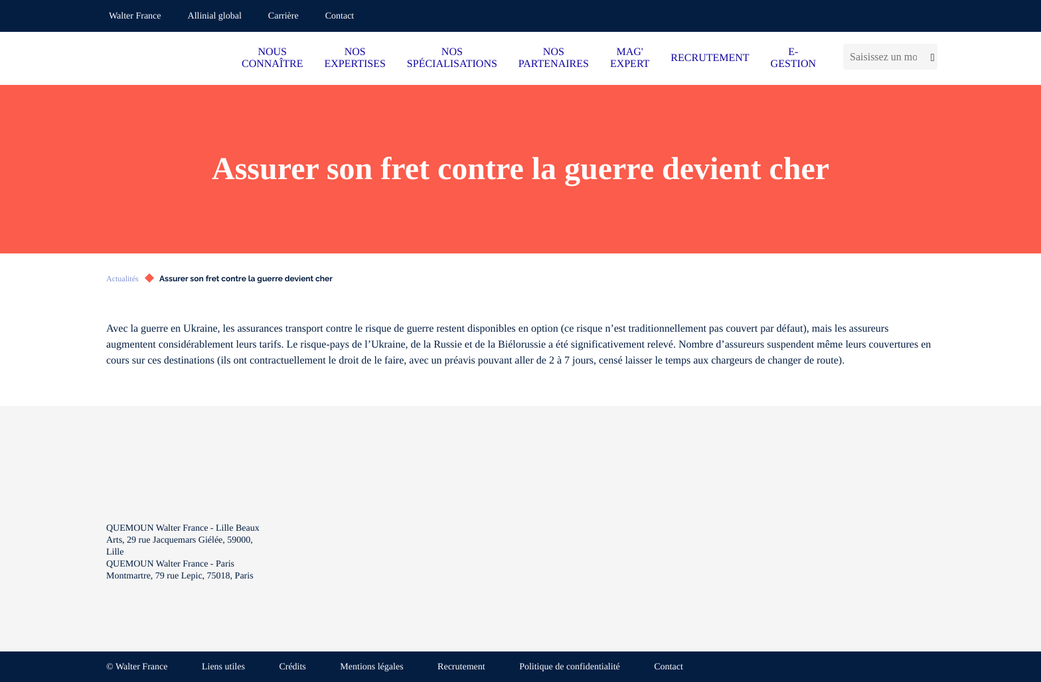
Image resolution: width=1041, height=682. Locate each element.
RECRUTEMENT (710, 58)
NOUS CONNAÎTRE (272, 58)
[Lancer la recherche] (930, 57)
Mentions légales (371, 667)
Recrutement (461, 667)
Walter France (135, 16)
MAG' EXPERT (629, 58)
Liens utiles (223, 667)
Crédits (292, 667)
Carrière (283, 16)
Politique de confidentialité (569, 667)
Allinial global (215, 16)
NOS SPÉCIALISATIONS (452, 58)
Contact (340, 16)
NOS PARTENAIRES (554, 58)
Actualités (122, 278)
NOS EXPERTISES (354, 58)
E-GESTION (793, 58)
